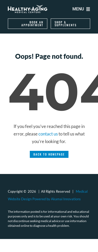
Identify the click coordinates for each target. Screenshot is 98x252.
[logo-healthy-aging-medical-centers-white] (27, 7)
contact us (48, 134)
